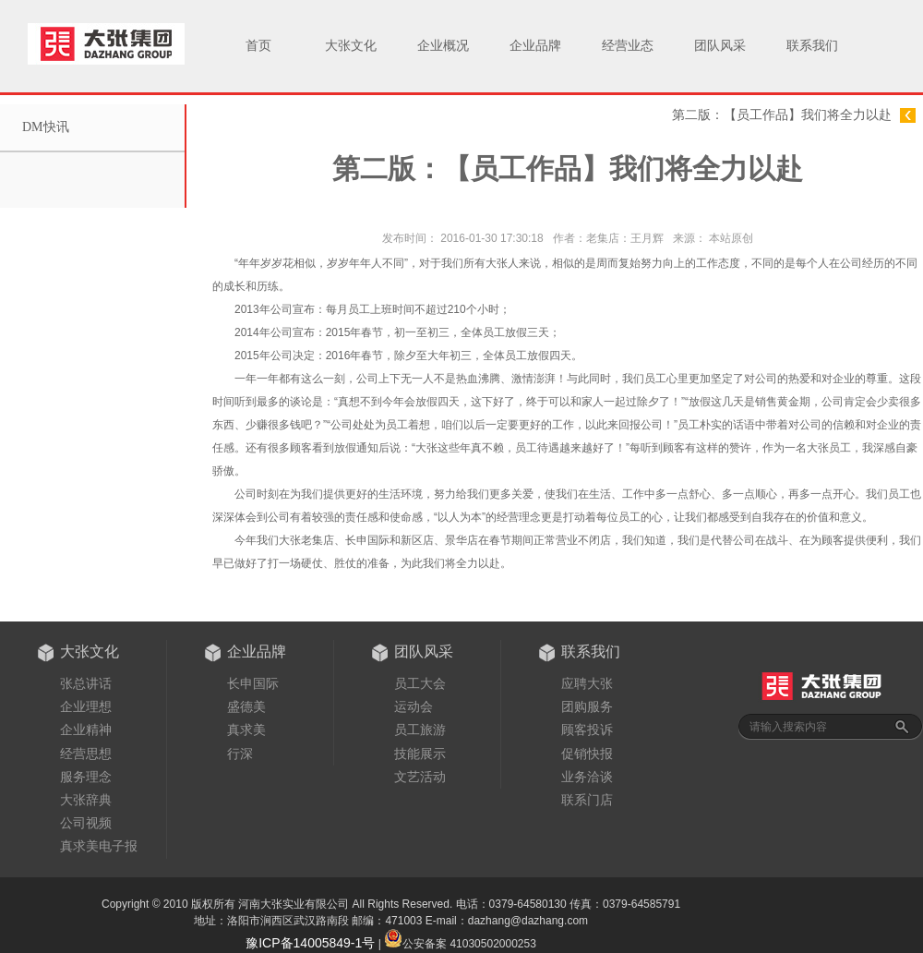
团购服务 (587, 706)
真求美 (246, 729)
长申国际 (253, 683)
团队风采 (720, 46)
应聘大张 (587, 683)
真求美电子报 (99, 845)
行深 (240, 753)
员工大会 (420, 683)
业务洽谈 (587, 776)
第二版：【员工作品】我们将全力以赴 (782, 115)
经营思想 (86, 753)
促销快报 (587, 753)
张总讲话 (86, 683)
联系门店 (587, 799)
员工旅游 (420, 729)
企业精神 (86, 729)
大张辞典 (86, 799)
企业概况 (443, 46)
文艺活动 (420, 776)
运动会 (413, 706)
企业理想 (86, 706)
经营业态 (627, 46)
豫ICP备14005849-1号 (310, 942)
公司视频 (86, 822)
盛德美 (246, 706)
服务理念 (86, 776)
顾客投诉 (587, 729)
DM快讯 (45, 127)
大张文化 (351, 46)
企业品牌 (535, 46)
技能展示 (420, 753)
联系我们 (812, 46)
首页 (258, 46)
